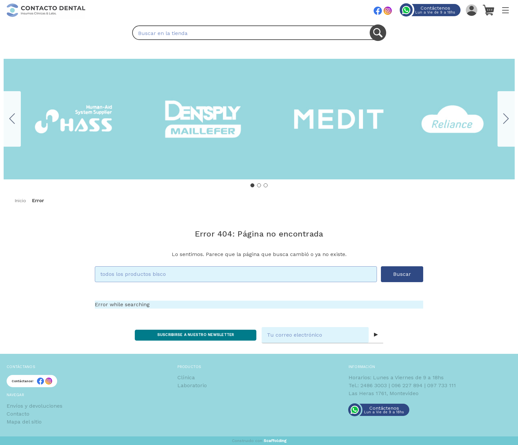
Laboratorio (192, 385)
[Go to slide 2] (506, 119)
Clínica (186, 377)
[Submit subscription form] (376, 335)
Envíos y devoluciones (34, 406)
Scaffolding (275, 440)
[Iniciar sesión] (471, 10)
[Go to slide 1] (252, 185)
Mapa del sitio (24, 422)
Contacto (18, 414)
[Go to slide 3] (12, 119)
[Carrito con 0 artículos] (488, 10)
